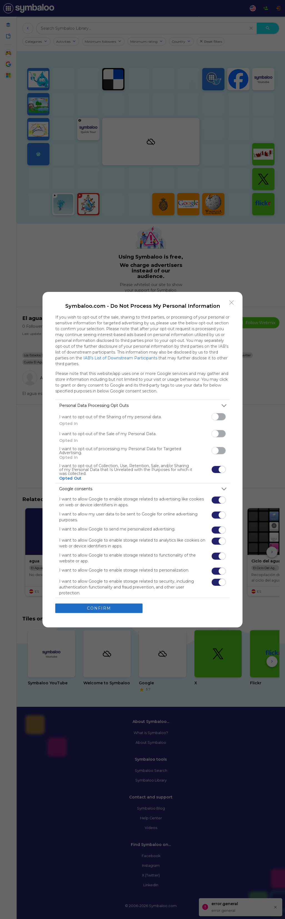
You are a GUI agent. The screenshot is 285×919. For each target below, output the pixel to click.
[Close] (231, 302)
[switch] (218, 416)
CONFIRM (99, 608)
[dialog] (142, 459)
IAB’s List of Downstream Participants (120, 357)
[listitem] (142, 405)
